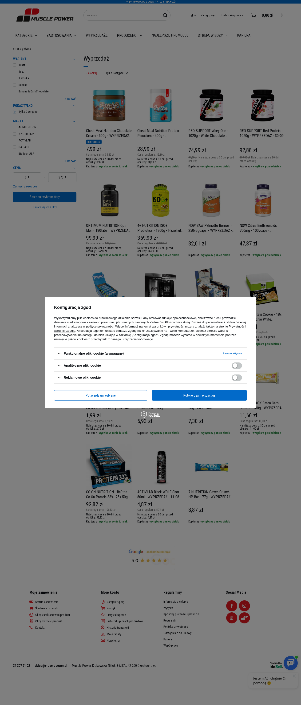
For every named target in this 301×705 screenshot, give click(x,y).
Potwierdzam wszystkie (199, 395)
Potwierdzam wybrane (101, 395)
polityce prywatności (100, 326)
